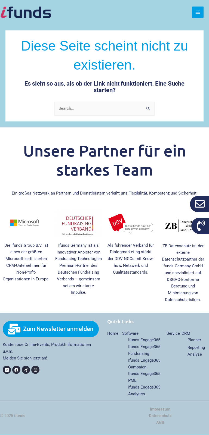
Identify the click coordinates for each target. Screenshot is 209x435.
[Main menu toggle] (198, 12)
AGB (160, 423)
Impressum (160, 410)
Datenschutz (160, 416)
